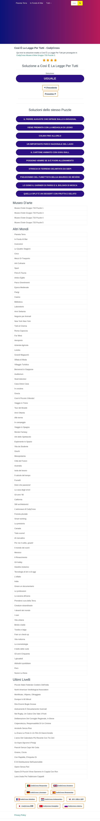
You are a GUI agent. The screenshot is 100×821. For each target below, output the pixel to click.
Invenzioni (18, 244)
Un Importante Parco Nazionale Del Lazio (50, 144)
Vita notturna (19, 639)
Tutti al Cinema (20, 326)
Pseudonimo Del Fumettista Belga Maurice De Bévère (50, 177)
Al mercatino (19, 538)
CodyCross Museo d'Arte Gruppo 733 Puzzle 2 (35, 55)
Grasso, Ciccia (20, 752)
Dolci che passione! (22, 485)
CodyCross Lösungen (36, 792)
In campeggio (20, 422)
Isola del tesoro (20, 471)
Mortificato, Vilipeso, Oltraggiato (27, 695)
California (18, 500)
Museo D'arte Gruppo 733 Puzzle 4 (29, 218)
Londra (17, 350)
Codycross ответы (73, 806)
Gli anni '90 (19, 495)
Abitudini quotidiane (22, 663)
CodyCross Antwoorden (51, 799)
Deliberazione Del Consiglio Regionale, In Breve (34, 719)
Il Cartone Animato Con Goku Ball (50, 152)
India (16, 581)
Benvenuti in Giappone (23, 369)
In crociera (18, 389)
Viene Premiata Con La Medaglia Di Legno (50, 127)
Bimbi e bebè (19, 625)
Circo (16, 254)
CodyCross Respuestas (62, 792)
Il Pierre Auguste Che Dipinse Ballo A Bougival (50, 119)
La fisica (20, 673)
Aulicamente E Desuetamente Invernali (30, 709)
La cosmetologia (21, 644)
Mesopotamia (20, 456)
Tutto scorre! (19, 533)
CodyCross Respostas (37, 786)
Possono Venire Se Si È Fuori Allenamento (50, 160)
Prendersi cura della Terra (25, 601)
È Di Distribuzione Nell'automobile (28, 762)
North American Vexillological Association (31, 690)
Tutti (48, 3)
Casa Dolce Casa (21, 384)
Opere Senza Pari (21, 767)
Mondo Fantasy (20, 432)
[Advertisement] (50, 24)
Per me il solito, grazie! (23, 543)
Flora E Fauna (20, 273)
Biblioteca (18, 302)
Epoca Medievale (21, 287)
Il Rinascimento (20, 557)
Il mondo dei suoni (22, 548)
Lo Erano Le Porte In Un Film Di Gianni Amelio (33, 733)
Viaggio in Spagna (22, 427)
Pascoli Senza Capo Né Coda (26, 747)
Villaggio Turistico (21, 365)
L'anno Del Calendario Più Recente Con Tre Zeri (34, 738)
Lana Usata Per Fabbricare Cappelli (29, 776)
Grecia (17, 393)
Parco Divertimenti (22, 283)
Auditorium (18, 374)
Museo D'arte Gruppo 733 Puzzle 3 (29, 213)
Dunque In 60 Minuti (22, 699)
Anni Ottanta (19, 413)
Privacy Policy (20, 815)
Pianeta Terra (21, 3)
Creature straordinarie (23, 606)
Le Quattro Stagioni (22, 249)
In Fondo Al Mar (36, 3)
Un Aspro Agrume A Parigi (25, 743)
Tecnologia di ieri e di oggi (25, 572)
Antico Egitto (19, 278)
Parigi (16, 292)
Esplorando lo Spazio (23, 442)
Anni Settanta (20, 311)
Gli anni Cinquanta (22, 654)
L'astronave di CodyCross (25, 509)
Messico (17, 552)
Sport (16, 268)
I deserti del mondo (22, 610)
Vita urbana (19, 620)
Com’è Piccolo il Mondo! (24, 398)
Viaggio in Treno (21, 403)
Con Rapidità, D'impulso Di (25, 757)
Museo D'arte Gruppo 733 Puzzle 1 (29, 208)
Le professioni (20, 591)
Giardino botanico (21, 567)
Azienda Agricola (21, 345)
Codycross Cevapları (48, 806)
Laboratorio (19, 307)
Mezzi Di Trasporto (22, 258)
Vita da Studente (21, 446)
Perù (16, 668)
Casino (17, 297)
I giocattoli (18, 659)
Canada (17, 528)
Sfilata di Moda (20, 360)
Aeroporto (18, 340)
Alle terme (18, 418)
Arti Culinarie (19, 263)
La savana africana (22, 596)
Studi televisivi (20, 379)
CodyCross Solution (25, 799)
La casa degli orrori (22, 490)
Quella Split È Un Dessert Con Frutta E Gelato (50, 194)
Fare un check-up (21, 634)
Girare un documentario (24, 586)
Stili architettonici (21, 504)
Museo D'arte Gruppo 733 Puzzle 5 (29, 223)
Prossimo (50, 94)
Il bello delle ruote (21, 649)
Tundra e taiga (20, 630)
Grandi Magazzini (21, 355)
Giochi (17, 451)
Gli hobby (18, 562)
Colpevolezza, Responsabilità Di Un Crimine (32, 723)
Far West (18, 336)
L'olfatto (17, 577)
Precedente (50, 87)
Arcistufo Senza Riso (23, 728)
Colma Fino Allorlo (50, 136)
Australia (18, 466)
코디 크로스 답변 (76, 799)
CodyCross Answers (63, 786)
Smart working (20, 519)
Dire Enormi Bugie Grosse (25, 704)
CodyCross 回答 (25, 806)
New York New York (22, 321)
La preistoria (19, 524)
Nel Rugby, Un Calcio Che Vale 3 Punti (30, 714)
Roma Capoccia (21, 331)
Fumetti (17, 480)
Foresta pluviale (21, 514)
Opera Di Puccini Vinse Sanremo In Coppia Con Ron (36, 772)
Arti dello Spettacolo (22, 437)
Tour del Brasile (20, 408)
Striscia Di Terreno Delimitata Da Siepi (50, 169)
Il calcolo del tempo (22, 475)
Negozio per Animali (22, 316)
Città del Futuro (20, 461)
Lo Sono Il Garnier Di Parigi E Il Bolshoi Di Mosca (50, 185)
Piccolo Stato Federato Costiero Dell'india (31, 685)
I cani (16, 615)
